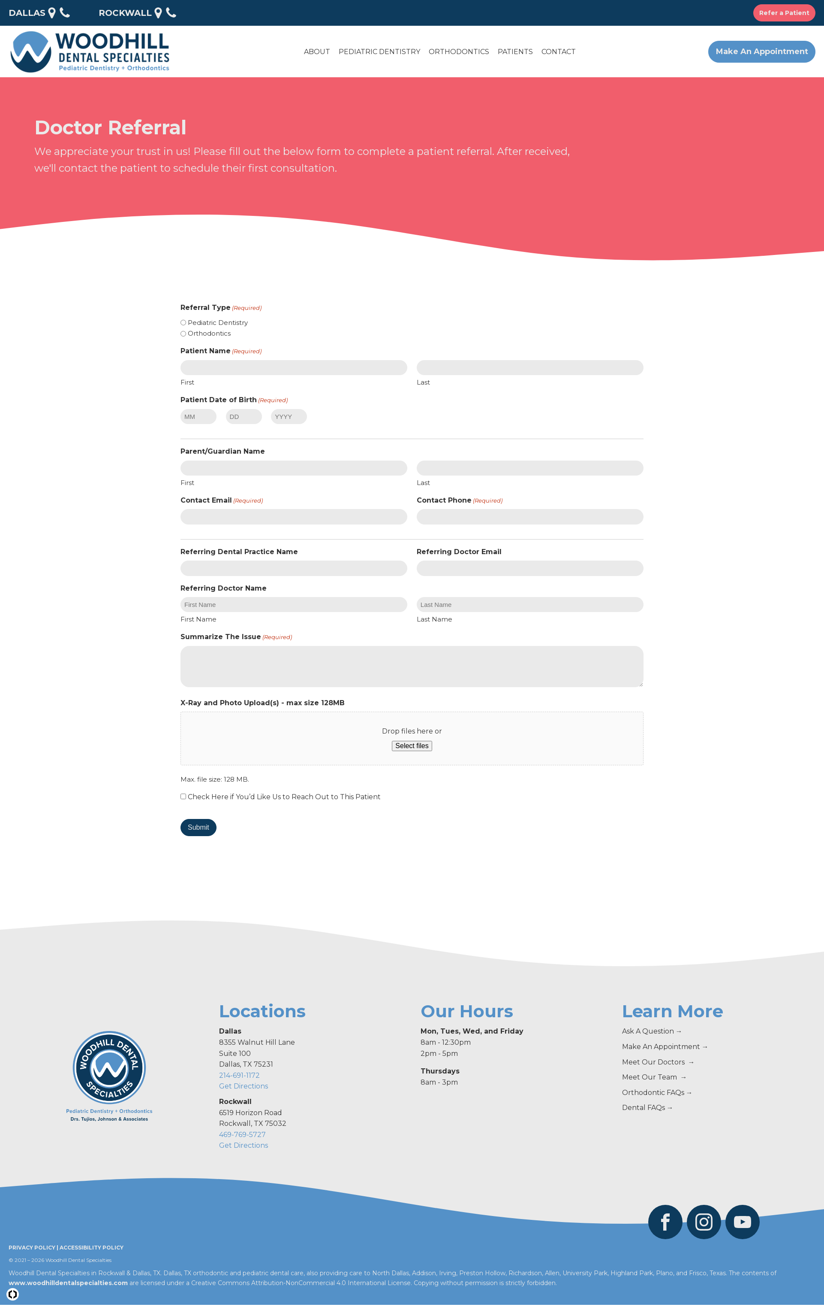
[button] (317, 52)
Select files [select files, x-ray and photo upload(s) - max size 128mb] (411, 745)
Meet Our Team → (654, 1077)
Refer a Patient (784, 13)
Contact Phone (459, 500)
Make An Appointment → (665, 1047)
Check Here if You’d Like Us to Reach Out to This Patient (284, 797)
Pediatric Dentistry (218, 322)
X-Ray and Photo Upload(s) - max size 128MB (262, 703)
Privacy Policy (32, 1247)
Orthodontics (209, 333)
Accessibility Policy (91, 1247)
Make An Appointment (762, 51)
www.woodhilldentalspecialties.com (68, 1283)
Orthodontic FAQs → (657, 1093)
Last (423, 382)
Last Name (434, 619)
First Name (198, 619)
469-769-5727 (242, 1135)
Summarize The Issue (236, 637)
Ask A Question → (652, 1031)
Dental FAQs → (648, 1108)
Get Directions (243, 1086)
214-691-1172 (239, 1075)
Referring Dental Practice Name (239, 552)
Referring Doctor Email (459, 552)
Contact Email (221, 500)
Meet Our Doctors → (658, 1062)
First (187, 382)
